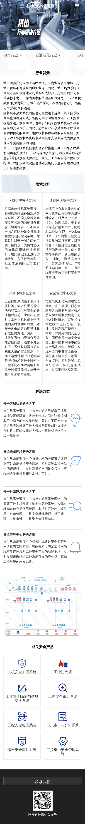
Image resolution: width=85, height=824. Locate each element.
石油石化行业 (46, 55)
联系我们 (42, 781)
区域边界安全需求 (22, 200)
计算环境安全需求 (22, 293)
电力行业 (11, 55)
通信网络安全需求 (63, 200)
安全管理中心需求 (63, 293)
